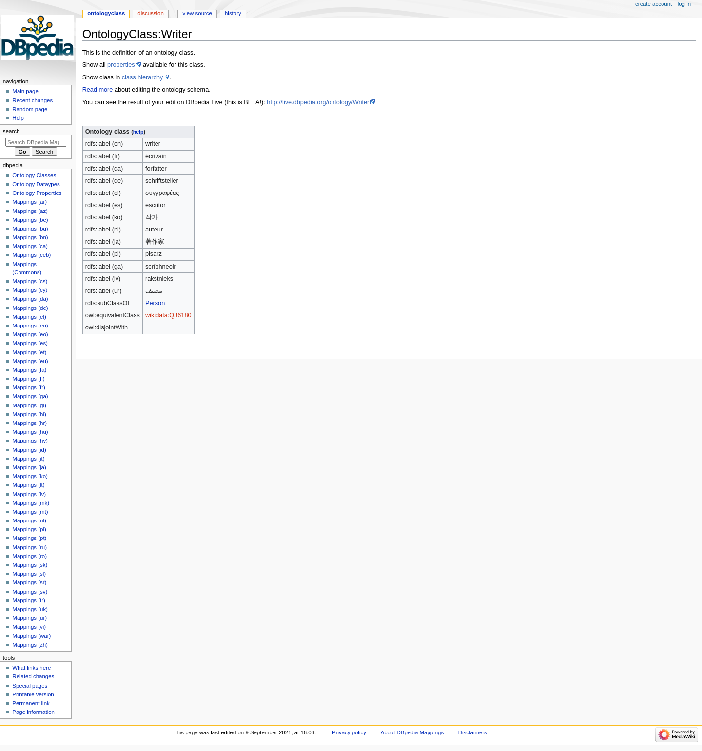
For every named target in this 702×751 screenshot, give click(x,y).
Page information (33, 712)
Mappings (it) (28, 459)
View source (197, 13)
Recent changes (32, 100)
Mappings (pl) (29, 529)
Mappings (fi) (28, 379)
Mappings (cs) (29, 281)
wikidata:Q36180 (168, 315)
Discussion (150, 13)
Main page (25, 91)
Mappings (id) (29, 450)
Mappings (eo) (30, 334)
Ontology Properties (36, 193)
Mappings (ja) (29, 467)
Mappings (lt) (28, 485)
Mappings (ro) (29, 556)
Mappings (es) (30, 343)
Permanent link (30, 703)
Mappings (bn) (30, 237)
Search (11, 131)
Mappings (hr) (29, 423)
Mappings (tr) (28, 600)
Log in (684, 4)
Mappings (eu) (30, 361)
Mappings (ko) (30, 476)
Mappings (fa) (29, 370)
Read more (97, 89)
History (233, 13)
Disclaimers (472, 732)
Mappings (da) (30, 299)
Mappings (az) (30, 211)
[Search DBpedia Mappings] (35, 142)
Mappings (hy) (30, 440)
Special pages (29, 686)
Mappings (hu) (30, 432)
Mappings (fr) (28, 387)
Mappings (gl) (29, 405)
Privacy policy (349, 732)
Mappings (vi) (29, 627)
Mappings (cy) (29, 290)
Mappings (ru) (29, 547)
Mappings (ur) (29, 618)
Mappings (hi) (29, 414)
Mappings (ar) (29, 202)
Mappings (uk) (30, 609)
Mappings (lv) (29, 494)
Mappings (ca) (30, 246)
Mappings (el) (29, 317)
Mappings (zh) (30, 645)
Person (155, 303)
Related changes (33, 676)
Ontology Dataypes (35, 184)
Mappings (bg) (30, 228)
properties (121, 64)
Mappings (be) (30, 220)
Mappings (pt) (29, 538)
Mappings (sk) (29, 565)
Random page (29, 109)
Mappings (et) (29, 352)
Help (18, 118)
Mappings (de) (30, 308)
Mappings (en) (30, 325)
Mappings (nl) (29, 520)
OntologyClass (106, 13)
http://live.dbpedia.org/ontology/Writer (318, 102)
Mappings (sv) (29, 592)
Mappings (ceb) (31, 255)
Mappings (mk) (30, 503)
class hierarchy (142, 77)
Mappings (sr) (29, 582)
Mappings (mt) (30, 512)
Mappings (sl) (29, 574)
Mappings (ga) (30, 396)
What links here (31, 668)
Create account (653, 4)
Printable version (33, 694)
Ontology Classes (34, 175)
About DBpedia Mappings (412, 732)
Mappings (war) (31, 636)
